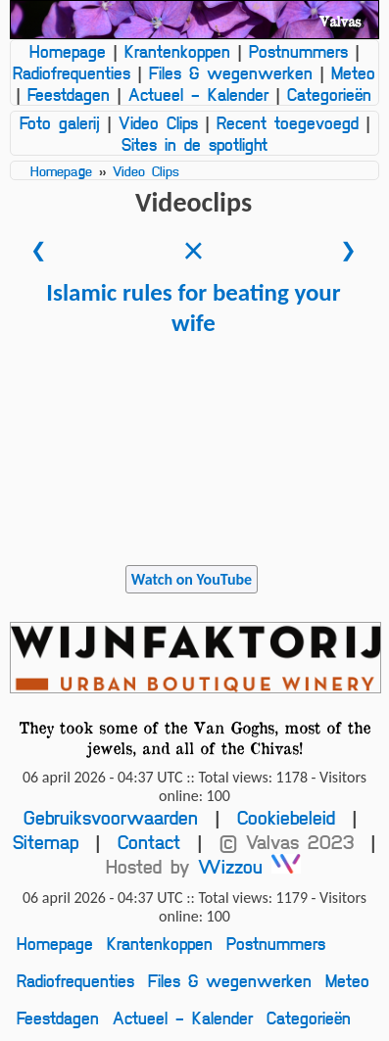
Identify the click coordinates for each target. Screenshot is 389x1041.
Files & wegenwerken (231, 72)
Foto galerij (60, 122)
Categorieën (329, 94)
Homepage (67, 51)
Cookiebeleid (286, 817)
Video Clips (158, 122)
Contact (149, 841)
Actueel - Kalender (198, 94)
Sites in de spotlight (194, 144)
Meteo (353, 72)
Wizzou (249, 866)
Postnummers (298, 51)
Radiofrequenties (71, 72)
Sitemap (45, 841)
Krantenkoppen (177, 51)
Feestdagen (68, 94)
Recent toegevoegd (288, 122)
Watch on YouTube (191, 579)
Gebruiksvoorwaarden (111, 817)
